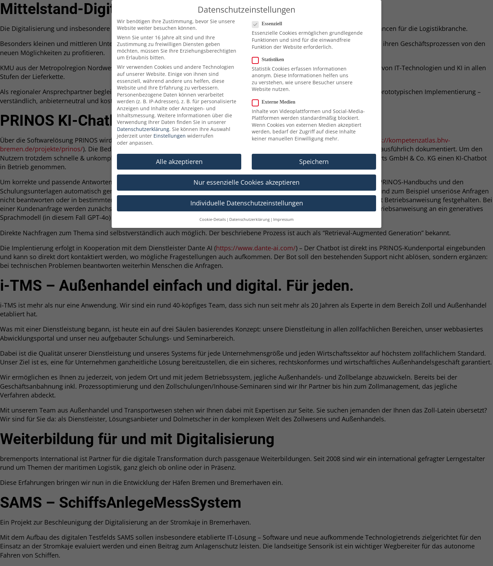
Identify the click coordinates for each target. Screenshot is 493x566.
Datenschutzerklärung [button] (249, 217)
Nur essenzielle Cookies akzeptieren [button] (246, 180)
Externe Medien (276, 100)
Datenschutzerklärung (143, 127)
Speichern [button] (314, 160)
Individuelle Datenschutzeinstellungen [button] (246, 201)
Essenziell (269, 22)
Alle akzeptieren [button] (179, 160)
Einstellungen (169, 134)
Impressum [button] (283, 217)
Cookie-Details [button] (212, 217)
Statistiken (270, 58)
